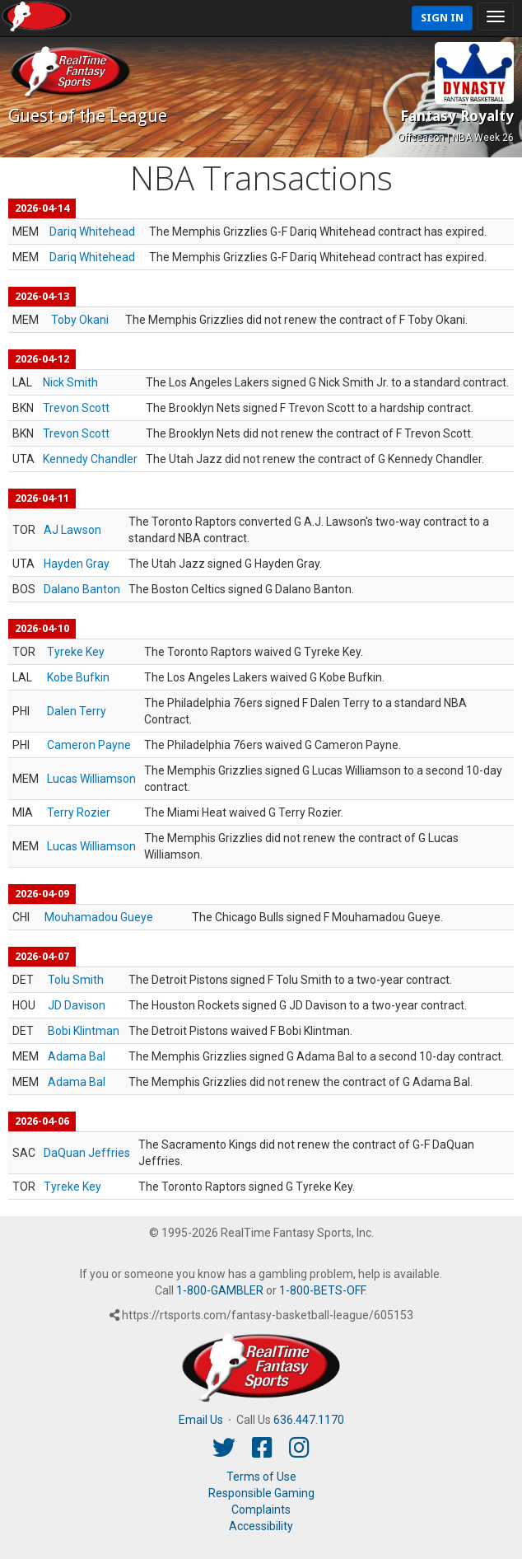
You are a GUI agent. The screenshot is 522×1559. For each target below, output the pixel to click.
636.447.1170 (308, 1419)
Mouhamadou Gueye (98, 917)
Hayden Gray (77, 563)
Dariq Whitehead (92, 231)
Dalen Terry (76, 711)
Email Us (201, 1419)
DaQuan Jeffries (87, 1152)
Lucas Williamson (91, 778)
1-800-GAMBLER (219, 1290)
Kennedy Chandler (90, 459)
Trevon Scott (76, 407)
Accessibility (261, 1526)
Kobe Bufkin (78, 677)
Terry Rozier (78, 812)
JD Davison (76, 1005)
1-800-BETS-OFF (322, 1290)
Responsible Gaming (261, 1493)
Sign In (442, 18)
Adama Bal (76, 1056)
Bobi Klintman (83, 1030)
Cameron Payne (89, 744)
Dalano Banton (82, 589)
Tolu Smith (76, 979)
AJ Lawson (72, 529)
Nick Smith (70, 382)
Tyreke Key (76, 651)
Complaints (261, 1509)
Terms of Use (261, 1476)
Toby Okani (80, 319)
